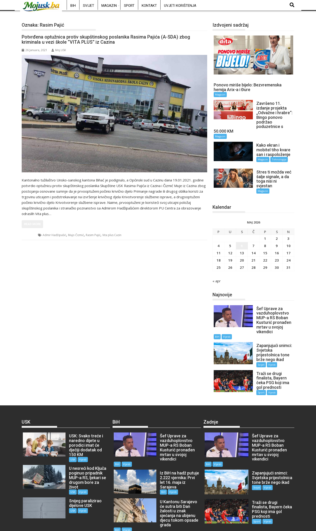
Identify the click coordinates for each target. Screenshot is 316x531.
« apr (217, 269)
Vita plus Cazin (111, 235)
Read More (32, 224)
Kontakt (149, 6)
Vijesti (226, 325)
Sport (129, 6)
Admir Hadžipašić (54, 235)
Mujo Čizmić (76, 235)
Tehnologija (274, 155)
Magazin (109, 6)
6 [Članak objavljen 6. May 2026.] (242, 234)
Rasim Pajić (93, 235)
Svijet (88, 6)
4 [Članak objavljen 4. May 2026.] (218, 234)
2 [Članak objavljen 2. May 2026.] (277, 227)
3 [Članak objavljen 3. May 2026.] (288, 227)
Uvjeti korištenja (180, 6)
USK (30, 235)
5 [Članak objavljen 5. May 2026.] (230, 234)
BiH (73, 6)
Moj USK (59, 50)
